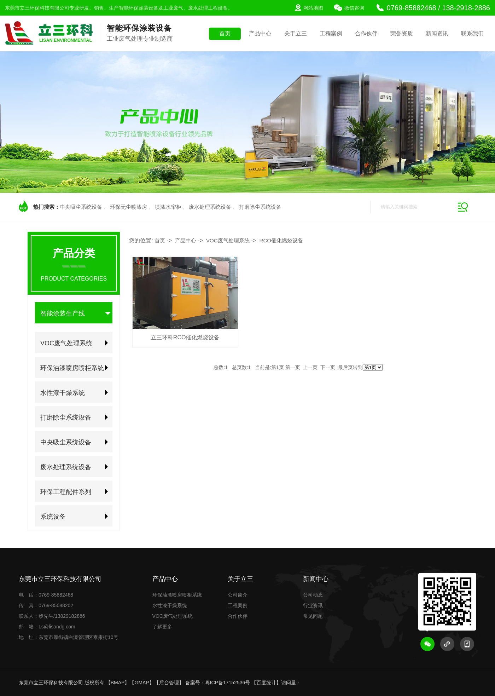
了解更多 (162, 626)
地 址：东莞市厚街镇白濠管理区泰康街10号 (68, 637)
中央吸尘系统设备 (81, 207)
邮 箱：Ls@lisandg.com (47, 626)
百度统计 (266, 682)
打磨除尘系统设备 (260, 207)
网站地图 (313, 8)
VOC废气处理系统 (66, 343)
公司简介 (238, 595)
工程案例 (331, 33)
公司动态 (313, 595)
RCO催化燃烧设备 (281, 240)
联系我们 (472, 33)
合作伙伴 (366, 33)
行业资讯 (313, 605)
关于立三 (295, 33)
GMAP (141, 682)
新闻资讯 (437, 33)
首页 (225, 33)
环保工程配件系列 (65, 491)
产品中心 (260, 33)
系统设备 (53, 516)
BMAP (118, 682)
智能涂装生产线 (62, 313)
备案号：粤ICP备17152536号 (217, 682)
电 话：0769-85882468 (46, 595)
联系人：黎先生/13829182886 (52, 616)
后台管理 (169, 682)
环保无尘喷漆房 (128, 207)
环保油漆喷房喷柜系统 (72, 368)
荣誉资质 (401, 33)
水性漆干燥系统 (62, 392)
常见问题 (313, 616)
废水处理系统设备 (210, 207)
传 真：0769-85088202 (46, 605)
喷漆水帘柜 (168, 207)
